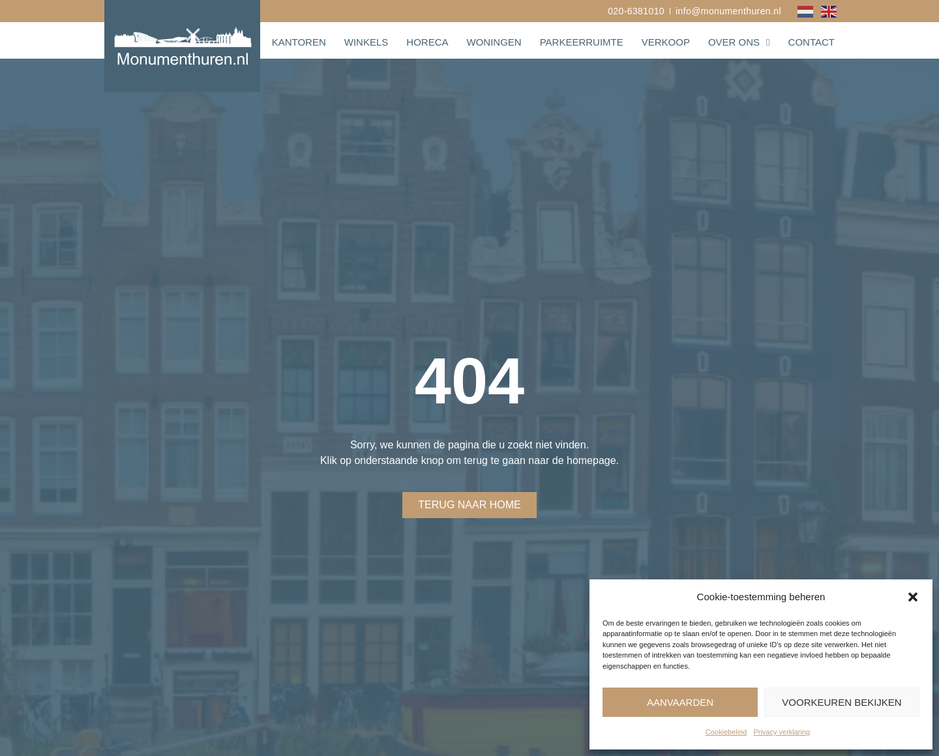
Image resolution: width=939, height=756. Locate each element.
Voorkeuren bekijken (841, 702)
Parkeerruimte (581, 42)
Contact (811, 42)
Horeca (427, 42)
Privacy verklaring (781, 732)
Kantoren (299, 42)
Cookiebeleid (726, 732)
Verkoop (666, 42)
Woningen (493, 42)
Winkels (366, 42)
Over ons (739, 42)
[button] (912, 596)
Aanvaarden (680, 702)
